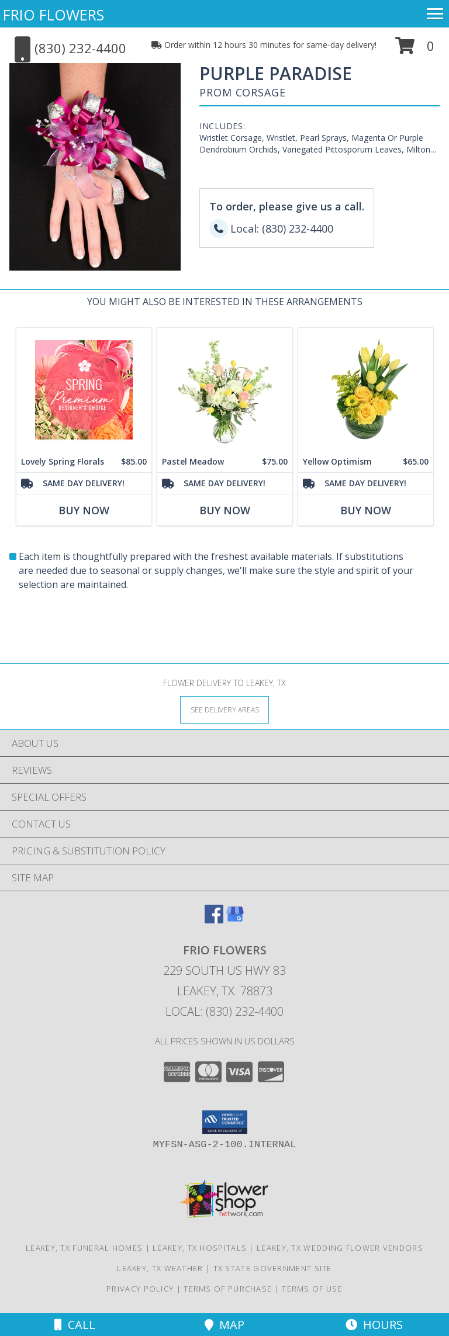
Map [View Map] (224, 1324)
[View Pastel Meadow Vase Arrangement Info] (224, 390)
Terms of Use (312, 1288)
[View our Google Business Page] (235, 919)
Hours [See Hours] (374, 1324)
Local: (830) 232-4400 (224, 1011)
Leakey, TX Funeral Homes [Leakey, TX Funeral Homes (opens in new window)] (84, 1247)
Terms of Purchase (228, 1288)
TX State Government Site (272, 1268)
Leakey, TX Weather (160, 1268)
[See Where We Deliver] (224, 709)
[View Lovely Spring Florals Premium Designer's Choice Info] (83, 390)
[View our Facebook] (214, 919)
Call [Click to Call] (74, 1324)
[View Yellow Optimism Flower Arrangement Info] (365, 390)
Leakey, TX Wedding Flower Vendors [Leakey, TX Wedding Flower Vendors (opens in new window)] (340, 1247)
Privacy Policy (140, 1288)
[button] (414, 50)
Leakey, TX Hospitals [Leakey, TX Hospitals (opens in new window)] (200, 1247)
